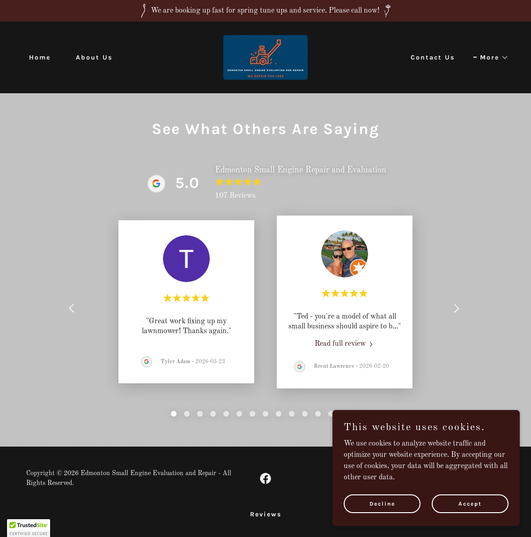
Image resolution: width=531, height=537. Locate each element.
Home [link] (40, 57)
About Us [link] (94, 57)
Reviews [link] (265, 514)
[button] (491, 57)
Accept (470, 503)
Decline (382, 503)
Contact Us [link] (433, 57)
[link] (265, 57)
